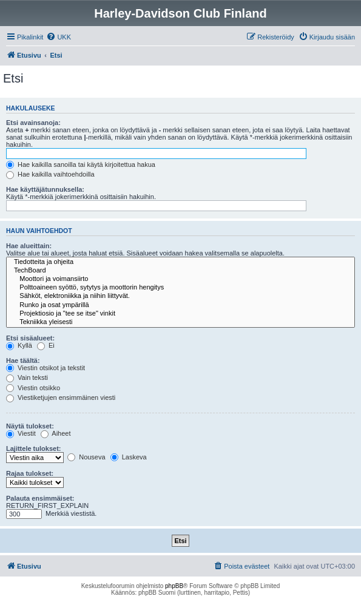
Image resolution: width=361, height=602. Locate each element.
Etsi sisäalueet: (30, 338)
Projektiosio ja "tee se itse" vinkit (180, 313)
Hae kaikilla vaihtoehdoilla (50, 174)
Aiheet (56, 433)
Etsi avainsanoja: (33, 122)
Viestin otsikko (33, 387)
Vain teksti (27, 377)
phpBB (174, 586)
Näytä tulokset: (30, 426)
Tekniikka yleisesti (180, 322)
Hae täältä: (23, 360)
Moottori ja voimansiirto (180, 279)
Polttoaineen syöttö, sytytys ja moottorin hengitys (180, 287)
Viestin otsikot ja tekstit (45, 367)
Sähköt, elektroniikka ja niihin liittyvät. (180, 296)
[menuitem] (58, 37)
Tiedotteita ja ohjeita (180, 262)
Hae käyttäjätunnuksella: (45, 189)
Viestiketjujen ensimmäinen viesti (60, 397)
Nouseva (86, 457)
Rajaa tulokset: (29, 473)
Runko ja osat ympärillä (180, 305)
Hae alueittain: (29, 245)
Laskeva (128, 457)
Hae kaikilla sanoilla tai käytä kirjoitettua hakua (80, 164)
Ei (46, 345)
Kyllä (19, 345)
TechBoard (180, 270)
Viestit (21, 433)
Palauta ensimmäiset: (40, 498)
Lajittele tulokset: (33, 448)
